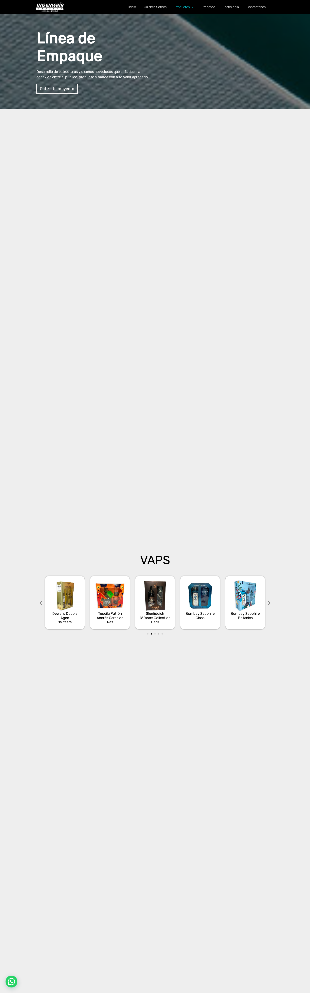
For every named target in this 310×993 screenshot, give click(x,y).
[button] (57, 89)
